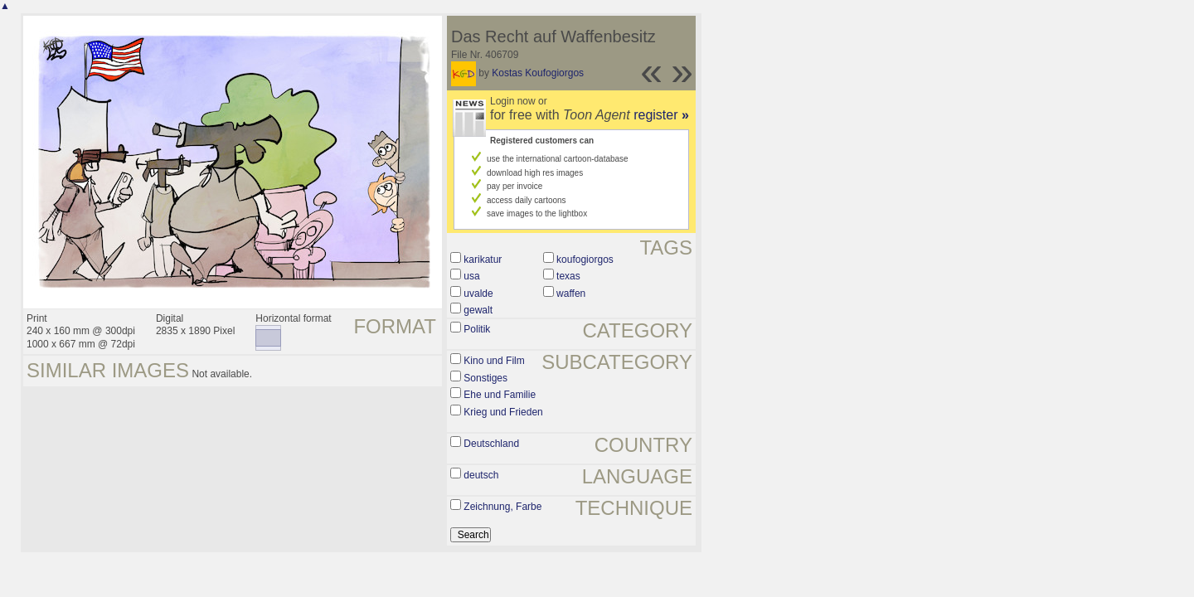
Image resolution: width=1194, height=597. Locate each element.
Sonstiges (485, 378)
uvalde (478, 293)
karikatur (483, 259)
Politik (477, 329)
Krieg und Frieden (503, 412)
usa (471, 276)
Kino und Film (494, 360)
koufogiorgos (585, 259)
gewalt (478, 310)
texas (568, 276)
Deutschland (491, 443)
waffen (570, 293)
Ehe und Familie (500, 394)
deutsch (481, 475)
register (661, 115)
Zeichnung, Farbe (502, 506)
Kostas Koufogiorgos (538, 73)
